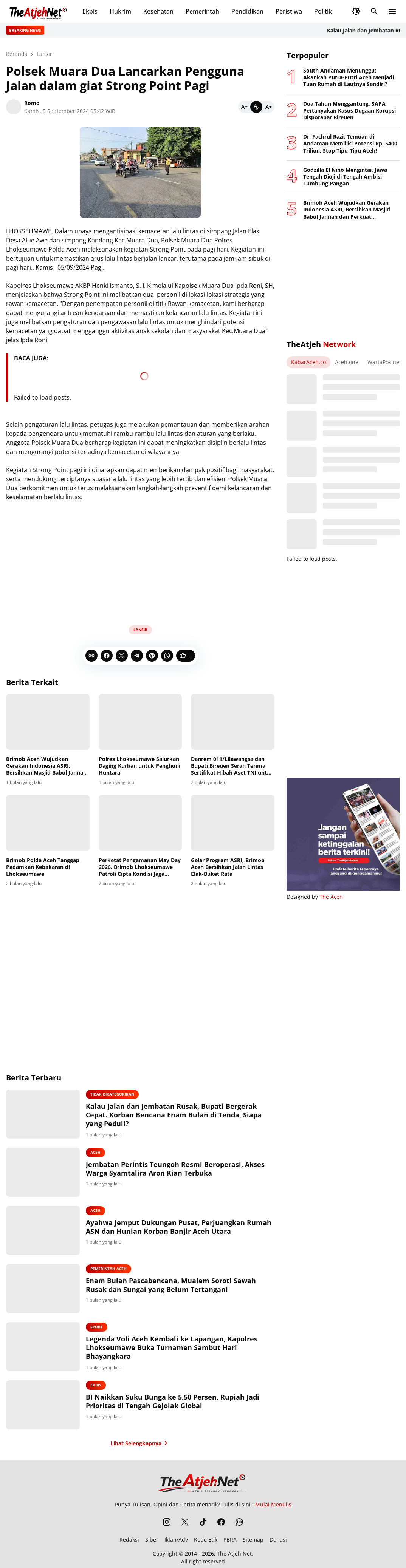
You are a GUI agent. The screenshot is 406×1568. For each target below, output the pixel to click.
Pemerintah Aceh (108, 1268)
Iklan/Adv (176, 1539)
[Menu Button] (392, 11)
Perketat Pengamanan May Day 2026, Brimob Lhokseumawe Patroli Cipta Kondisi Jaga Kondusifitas (140, 867)
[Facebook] (107, 656)
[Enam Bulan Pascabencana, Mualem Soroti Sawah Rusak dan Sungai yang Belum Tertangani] (43, 1288)
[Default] (256, 107)
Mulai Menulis (273, 1504)
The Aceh (331, 896)
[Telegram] (137, 656)
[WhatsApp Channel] (239, 1521)
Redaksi (129, 1539)
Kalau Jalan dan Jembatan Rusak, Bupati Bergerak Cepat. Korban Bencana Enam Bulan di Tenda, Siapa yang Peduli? (174, 1115)
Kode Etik (205, 1539)
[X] (122, 656)
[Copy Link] (91, 656)
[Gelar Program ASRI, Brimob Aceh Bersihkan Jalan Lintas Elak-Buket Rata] (232, 822)
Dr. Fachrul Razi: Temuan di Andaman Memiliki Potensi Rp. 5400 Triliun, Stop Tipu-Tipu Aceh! (350, 143)
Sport (96, 1326)
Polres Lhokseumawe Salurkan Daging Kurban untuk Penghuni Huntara (139, 766)
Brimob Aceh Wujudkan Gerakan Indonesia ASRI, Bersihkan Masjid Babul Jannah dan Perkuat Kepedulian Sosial (46, 766)
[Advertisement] (140, 560)
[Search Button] (374, 11)
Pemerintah (202, 11)
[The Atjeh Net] (203, 1483)
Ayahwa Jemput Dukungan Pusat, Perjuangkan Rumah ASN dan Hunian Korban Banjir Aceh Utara (178, 1227)
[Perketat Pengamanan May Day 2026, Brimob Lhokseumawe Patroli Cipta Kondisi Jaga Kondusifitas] (140, 822)
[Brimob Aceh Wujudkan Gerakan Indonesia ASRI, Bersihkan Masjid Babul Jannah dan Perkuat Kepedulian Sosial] (48, 722)
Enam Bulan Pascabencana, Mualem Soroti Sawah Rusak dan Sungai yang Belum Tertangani (171, 1285)
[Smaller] (244, 107)
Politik (323, 11)
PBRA (230, 1539)
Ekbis (90, 11)
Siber (151, 1539)
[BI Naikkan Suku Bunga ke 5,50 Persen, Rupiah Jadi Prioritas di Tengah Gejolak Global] (43, 1404)
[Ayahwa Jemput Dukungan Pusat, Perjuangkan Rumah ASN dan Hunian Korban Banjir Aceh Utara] (43, 1230)
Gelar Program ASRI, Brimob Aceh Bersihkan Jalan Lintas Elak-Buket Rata (228, 867)
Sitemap (253, 1539)
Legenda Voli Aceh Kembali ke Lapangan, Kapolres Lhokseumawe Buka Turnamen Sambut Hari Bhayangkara (171, 1348)
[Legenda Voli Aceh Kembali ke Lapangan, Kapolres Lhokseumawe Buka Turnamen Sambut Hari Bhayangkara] (43, 1346)
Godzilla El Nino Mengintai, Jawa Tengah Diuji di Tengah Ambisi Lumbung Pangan (345, 177)
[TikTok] (203, 1521)
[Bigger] (268, 107)
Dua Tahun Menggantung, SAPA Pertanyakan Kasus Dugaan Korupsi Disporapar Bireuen (349, 110)
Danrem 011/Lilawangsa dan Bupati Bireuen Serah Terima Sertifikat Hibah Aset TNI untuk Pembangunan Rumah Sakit (232, 766)
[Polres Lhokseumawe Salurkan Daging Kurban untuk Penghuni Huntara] (140, 722)
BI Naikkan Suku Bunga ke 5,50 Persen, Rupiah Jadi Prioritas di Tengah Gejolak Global (172, 1401)
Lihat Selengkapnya (140, 1443)
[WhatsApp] (167, 656)
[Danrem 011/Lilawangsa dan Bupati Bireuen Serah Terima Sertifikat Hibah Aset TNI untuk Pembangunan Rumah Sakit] (232, 722)
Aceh (95, 1152)
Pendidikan (247, 11)
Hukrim (120, 11)
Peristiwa (289, 11)
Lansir (140, 629)
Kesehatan (158, 11)
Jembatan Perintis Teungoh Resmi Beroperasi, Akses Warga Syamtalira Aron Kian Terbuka (175, 1169)
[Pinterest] (152, 656)
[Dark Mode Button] (356, 11)
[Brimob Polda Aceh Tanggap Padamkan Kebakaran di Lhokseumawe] (48, 822)
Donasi (278, 1539)
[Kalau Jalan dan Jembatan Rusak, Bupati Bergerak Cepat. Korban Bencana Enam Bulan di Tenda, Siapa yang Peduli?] (43, 1114)
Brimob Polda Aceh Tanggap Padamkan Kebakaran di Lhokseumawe (42, 867)
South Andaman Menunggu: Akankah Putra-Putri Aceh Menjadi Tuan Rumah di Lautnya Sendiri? (348, 77)
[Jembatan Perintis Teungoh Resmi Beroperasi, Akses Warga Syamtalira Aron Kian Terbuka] (43, 1172)
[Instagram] (166, 1521)
